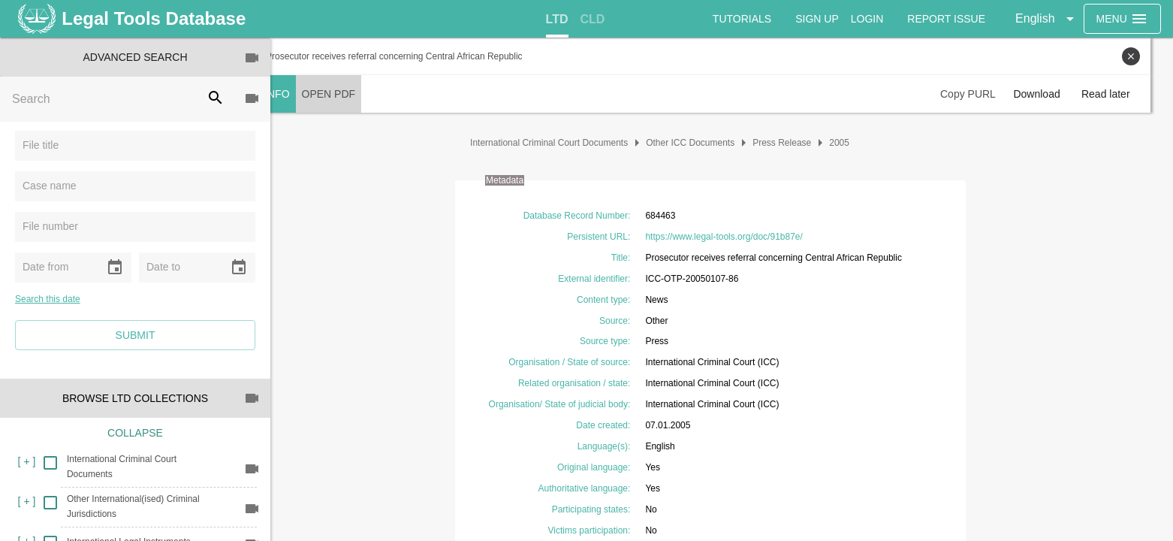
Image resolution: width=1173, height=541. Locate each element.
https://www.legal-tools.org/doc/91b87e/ (734, 236)
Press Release (793, 143)
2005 (850, 143)
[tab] (557, 20)
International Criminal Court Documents (560, 143)
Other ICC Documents (701, 143)
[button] (1047, 19)
